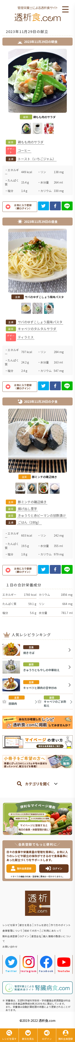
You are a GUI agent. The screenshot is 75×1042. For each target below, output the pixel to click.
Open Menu (65, 9)
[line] (67, 206)
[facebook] (55, 206)
